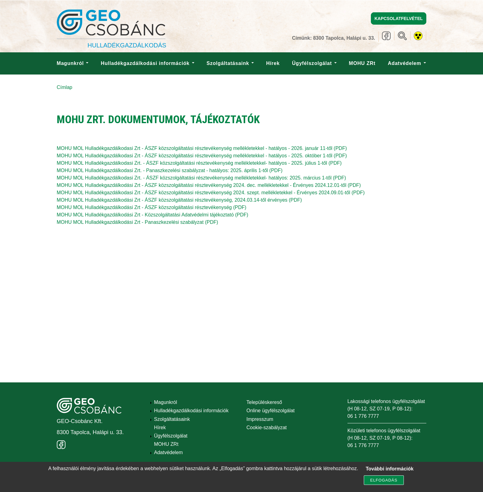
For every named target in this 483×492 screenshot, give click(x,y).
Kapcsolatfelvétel (399, 18)
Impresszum (259, 419)
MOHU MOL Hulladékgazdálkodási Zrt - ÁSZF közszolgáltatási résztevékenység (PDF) (151, 207)
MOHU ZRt (362, 63)
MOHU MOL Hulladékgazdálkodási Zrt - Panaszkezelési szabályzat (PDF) (137, 222)
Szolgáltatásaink (230, 63)
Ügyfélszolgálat (314, 63)
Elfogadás (383, 481)
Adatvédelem (407, 63)
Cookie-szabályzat (266, 427)
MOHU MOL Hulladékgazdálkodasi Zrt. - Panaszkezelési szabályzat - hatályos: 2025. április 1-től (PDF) (169, 170)
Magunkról (72, 63)
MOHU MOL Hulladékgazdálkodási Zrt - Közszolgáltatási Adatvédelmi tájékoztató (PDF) (152, 214)
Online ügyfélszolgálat (270, 410)
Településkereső (264, 402)
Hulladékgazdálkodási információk (147, 63)
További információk (389, 470)
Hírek (273, 63)
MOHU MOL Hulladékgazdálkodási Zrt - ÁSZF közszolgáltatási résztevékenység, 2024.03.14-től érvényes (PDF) (179, 200)
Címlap (64, 87)
